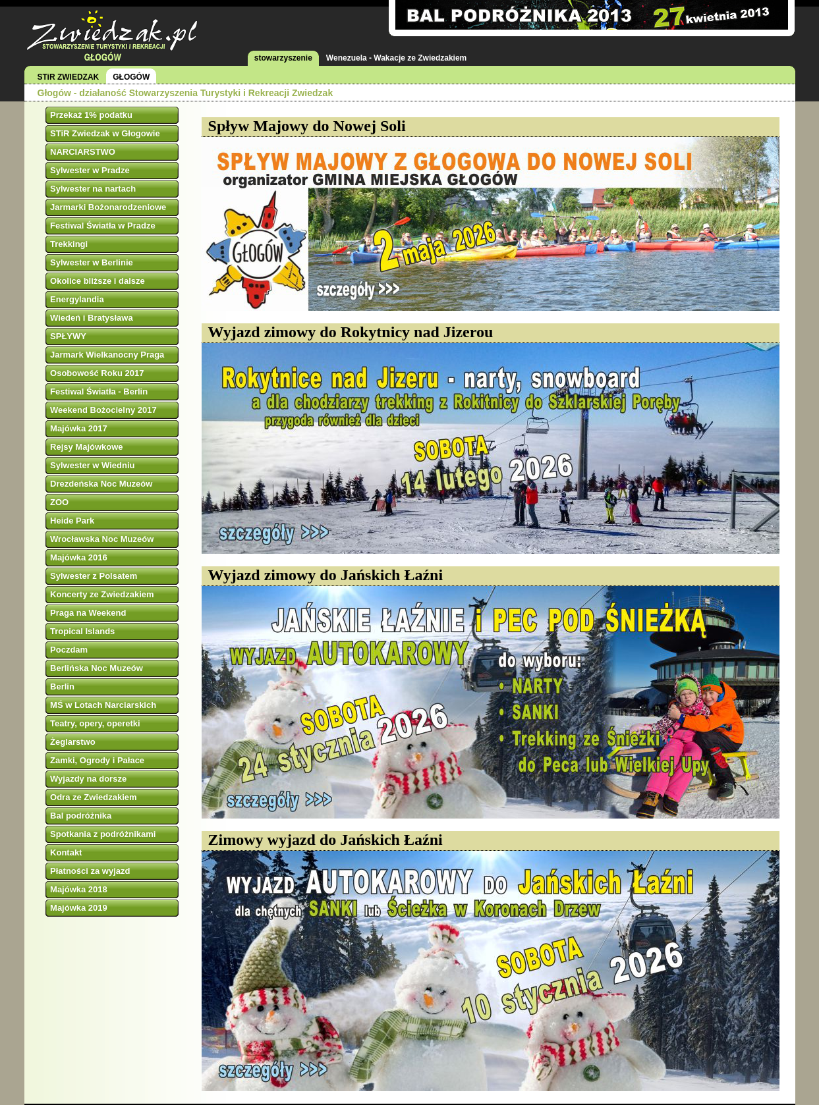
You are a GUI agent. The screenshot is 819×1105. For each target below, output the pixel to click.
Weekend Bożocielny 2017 (103, 410)
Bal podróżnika (80, 816)
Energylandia (77, 299)
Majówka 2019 (78, 908)
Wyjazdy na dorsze (88, 779)
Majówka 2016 (78, 557)
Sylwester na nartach (93, 189)
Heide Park (72, 521)
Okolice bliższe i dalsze (97, 281)
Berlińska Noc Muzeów (96, 668)
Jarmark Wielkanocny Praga (107, 355)
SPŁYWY (68, 336)
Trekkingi (69, 244)
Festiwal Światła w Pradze (102, 225)
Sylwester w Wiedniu (92, 465)
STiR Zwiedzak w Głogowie (105, 133)
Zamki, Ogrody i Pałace (97, 760)
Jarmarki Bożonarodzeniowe (108, 207)
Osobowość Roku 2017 (97, 373)
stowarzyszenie (283, 58)
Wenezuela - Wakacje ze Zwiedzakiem (396, 58)
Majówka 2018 (78, 889)
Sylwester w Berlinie (91, 262)
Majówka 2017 (78, 428)
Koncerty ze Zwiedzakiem (102, 594)
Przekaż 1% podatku (91, 115)
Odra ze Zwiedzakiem (93, 797)
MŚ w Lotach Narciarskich (103, 705)
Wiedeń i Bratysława (91, 318)
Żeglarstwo (73, 742)
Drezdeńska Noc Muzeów (101, 484)
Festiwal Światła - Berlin (99, 391)
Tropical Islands (82, 631)
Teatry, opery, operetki (95, 723)
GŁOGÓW (131, 77)
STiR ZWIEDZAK (68, 77)
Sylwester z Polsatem (93, 576)
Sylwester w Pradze (90, 170)
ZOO (59, 502)
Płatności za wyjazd (90, 871)
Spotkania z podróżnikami (102, 834)
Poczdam (69, 650)
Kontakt (66, 852)
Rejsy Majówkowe (86, 447)
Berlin (62, 686)
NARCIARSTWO (82, 152)
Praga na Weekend (88, 613)
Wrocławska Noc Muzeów (102, 539)
